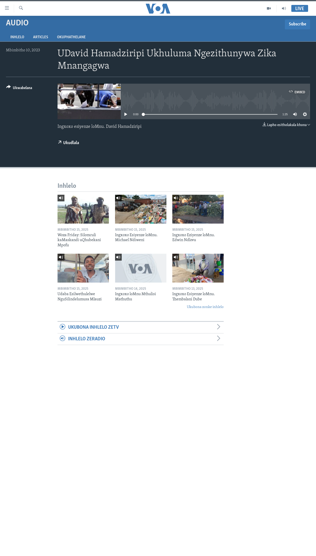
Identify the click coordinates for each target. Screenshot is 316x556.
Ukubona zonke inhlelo (205, 307)
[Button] (19, 89)
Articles (40, 37)
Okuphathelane (71, 37)
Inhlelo (17, 37)
